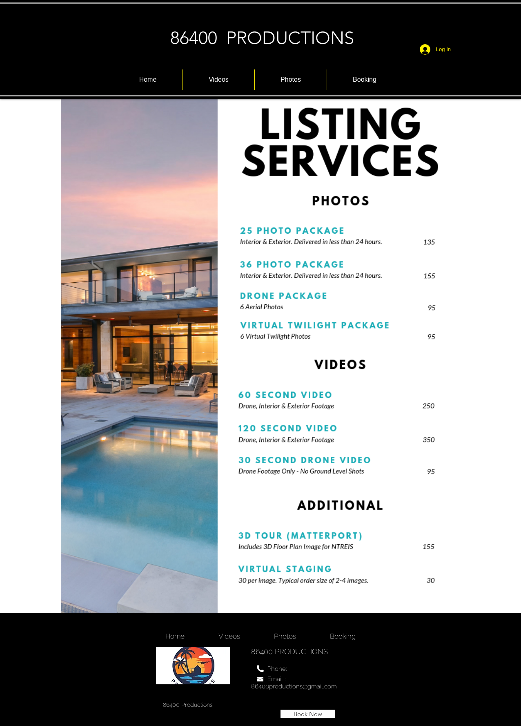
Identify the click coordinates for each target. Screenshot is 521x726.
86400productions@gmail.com (294, 686)
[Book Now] (308, 713)
